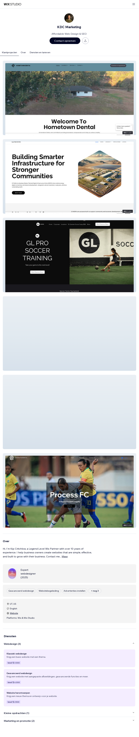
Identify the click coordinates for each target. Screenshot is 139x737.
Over (23, 52)
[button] (69, 98)
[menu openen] (134, 4)
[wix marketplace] (12, 4)
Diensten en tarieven (40, 52)
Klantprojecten (9, 52)
